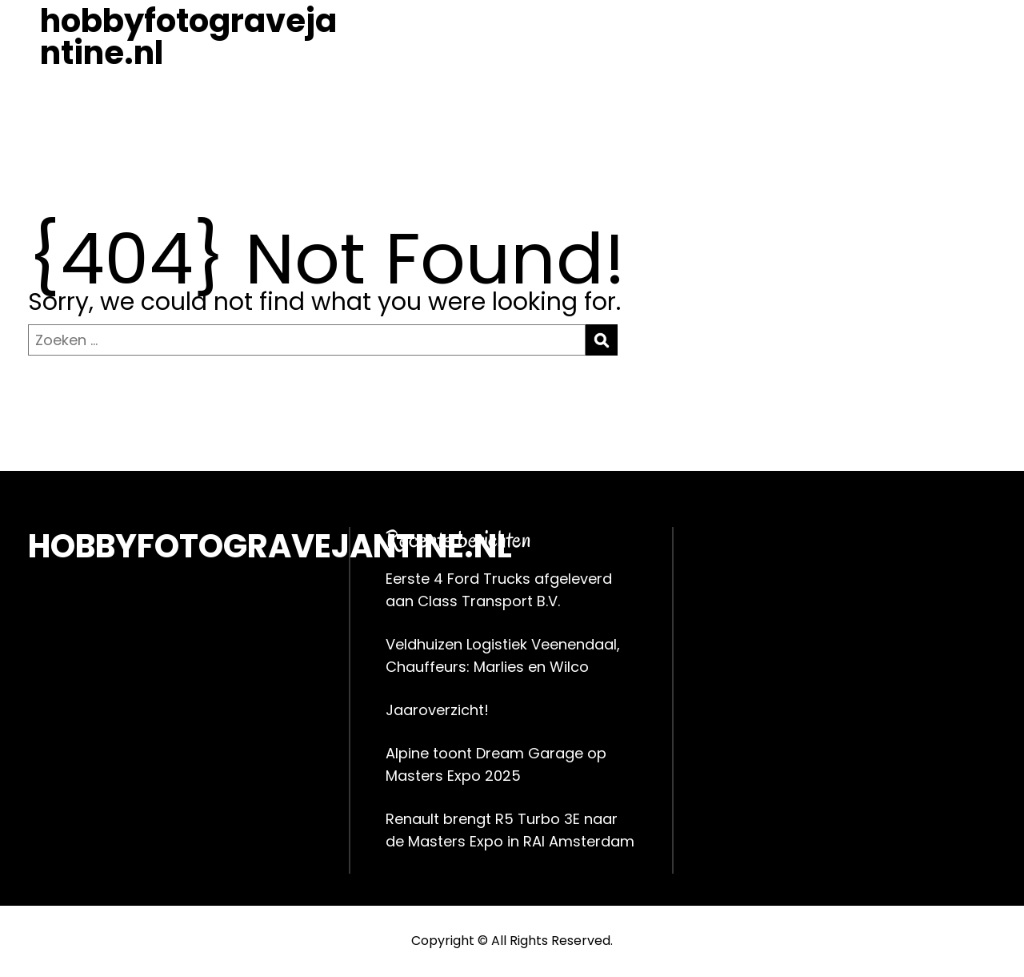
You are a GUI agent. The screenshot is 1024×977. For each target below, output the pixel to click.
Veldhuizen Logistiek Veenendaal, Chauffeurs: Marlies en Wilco (503, 655)
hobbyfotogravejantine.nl (188, 37)
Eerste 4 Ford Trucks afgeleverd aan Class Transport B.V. (499, 590)
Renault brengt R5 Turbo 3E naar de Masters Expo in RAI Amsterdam (510, 830)
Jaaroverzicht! (437, 710)
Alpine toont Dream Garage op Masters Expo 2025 (496, 764)
